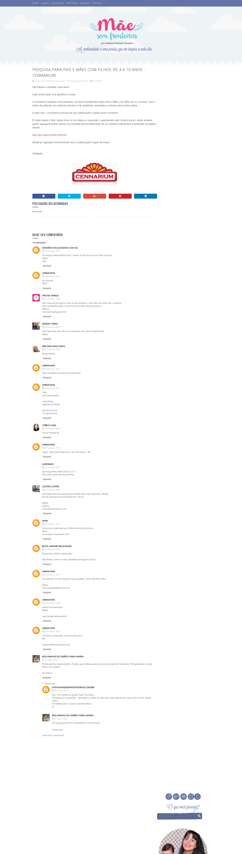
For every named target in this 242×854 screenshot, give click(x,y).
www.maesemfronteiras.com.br (73, 687)
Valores (180, 425)
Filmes (161, 402)
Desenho (162, 396)
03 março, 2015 (60, 691)
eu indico (163, 431)
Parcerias (97, 81)
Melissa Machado (53, 346)
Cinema (182, 385)
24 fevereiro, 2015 (52, 251)
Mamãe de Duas (50, 410)
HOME (35, 3)
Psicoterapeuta (178, 419)
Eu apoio (175, 396)
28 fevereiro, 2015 (52, 631)
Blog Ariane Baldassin (57, 546)
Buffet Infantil (166, 385)
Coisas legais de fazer (170, 391)
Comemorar (192, 391)
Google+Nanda (49, 413)
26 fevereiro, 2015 (52, 603)
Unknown (48, 273)
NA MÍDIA (84, 3)
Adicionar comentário (53, 735)
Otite (179, 413)
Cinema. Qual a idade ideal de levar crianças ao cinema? (192, 205)
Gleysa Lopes (50, 486)
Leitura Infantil (167, 408)
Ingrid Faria (50, 324)
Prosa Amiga (50, 295)
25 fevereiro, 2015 (52, 429)
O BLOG (45, 3)
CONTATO (97, 3)
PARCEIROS (72, 3)
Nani (45, 521)
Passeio (162, 419)
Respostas (50, 683)
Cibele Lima (49, 425)
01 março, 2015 (51, 660)
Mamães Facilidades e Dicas (60, 248)
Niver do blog (165, 413)
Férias (172, 402)
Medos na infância (189, 408)
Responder (47, 266)
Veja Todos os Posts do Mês (183, 365)
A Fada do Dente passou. (191, 216)
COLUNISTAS (57, 3)
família (176, 431)
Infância (184, 402)
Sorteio (193, 419)
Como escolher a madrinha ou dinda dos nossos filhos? (192, 250)
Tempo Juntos (165, 425)
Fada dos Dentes (192, 396)
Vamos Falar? (195, 425)
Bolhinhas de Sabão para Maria (63, 656)
